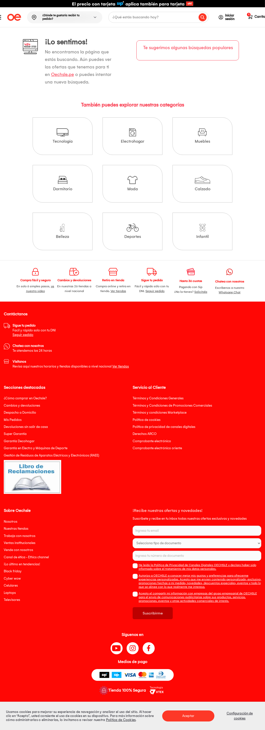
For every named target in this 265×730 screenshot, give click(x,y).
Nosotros (10, 521)
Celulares (11, 585)
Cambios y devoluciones (22, 405)
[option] (132, 3)
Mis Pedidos (13, 420)
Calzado (202, 183)
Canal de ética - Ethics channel (26, 557)
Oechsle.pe (62, 74)
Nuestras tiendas (16, 528)
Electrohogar (132, 136)
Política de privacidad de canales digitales (164, 427)
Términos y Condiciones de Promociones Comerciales (172, 405)
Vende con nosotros (18, 550)
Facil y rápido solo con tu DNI (34, 330)
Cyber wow (12, 578)
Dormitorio (62, 183)
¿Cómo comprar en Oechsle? (25, 398)
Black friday (13, 571)
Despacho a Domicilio (20, 412)
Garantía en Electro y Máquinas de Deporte (35, 448)
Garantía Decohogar (19, 441)
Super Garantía (15, 434)
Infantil (202, 231)
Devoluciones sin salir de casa (26, 427)
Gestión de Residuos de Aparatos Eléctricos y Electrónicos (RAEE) (51, 455)
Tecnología (63, 136)
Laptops (10, 593)
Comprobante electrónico (152, 441)
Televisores (12, 600)
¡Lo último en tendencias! (22, 564)
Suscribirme (153, 613)
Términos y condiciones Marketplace (160, 412)
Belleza (62, 231)
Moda (132, 183)
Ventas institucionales (19, 543)
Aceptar (188, 716)
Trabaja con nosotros (19, 536)
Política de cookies (146, 420)
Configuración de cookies (240, 715)
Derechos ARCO (144, 434)
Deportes (132, 231)
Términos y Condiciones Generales (158, 398)
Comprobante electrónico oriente (157, 448)
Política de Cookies (121, 720)
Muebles (202, 136)
